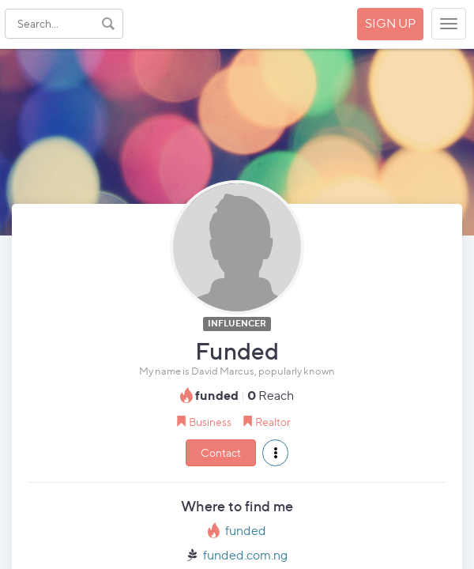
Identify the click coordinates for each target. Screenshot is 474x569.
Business (210, 421)
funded (245, 530)
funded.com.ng (245, 555)
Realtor (273, 421)
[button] (275, 452)
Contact (221, 452)
